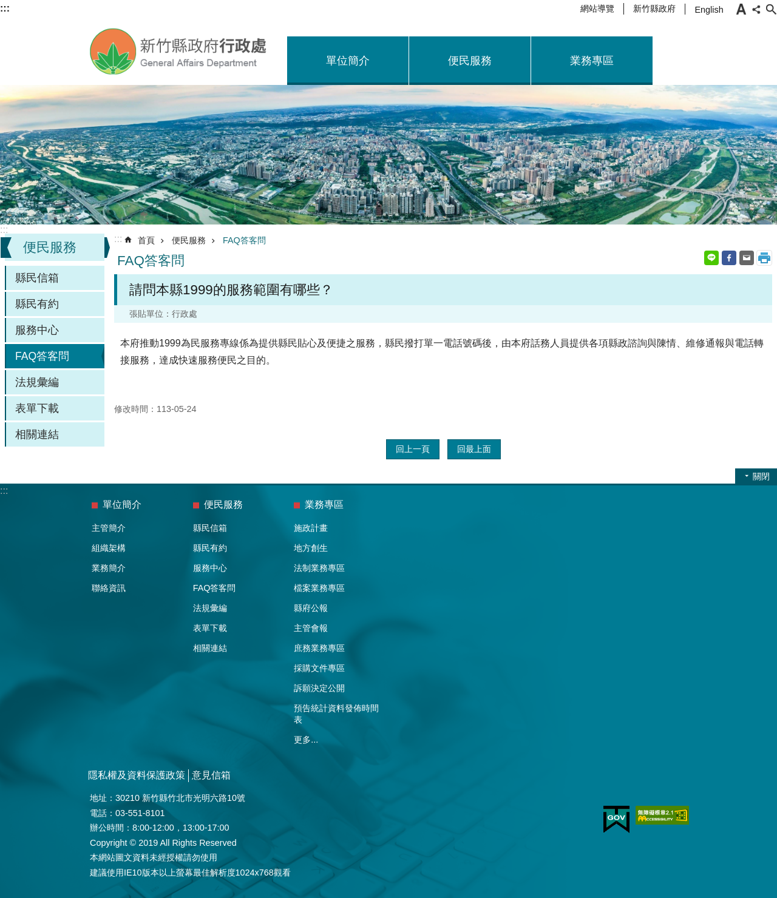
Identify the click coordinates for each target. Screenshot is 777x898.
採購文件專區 (319, 668)
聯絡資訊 (109, 588)
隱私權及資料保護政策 (136, 775)
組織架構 (109, 548)
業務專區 (592, 61)
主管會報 (311, 628)
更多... (306, 739)
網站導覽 (597, 8)
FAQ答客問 (42, 356)
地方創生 (311, 548)
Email (746, 258)
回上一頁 (413, 449)
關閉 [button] (761, 476)
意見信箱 (211, 775)
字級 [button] (741, 9)
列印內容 (764, 258)
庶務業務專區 (319, 648)
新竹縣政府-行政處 (179, 51)
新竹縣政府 (654, 8)
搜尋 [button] (771, 9)
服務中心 (37, 330)
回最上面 (474, 449)
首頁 (146, 240)
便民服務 (470, 61)
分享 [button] (756, 9)
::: (4, 229)
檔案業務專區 (319, 588)
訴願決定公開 (319, 688)
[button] (616, 820)
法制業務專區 (319, 568)
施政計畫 (311, 528)
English (708, 10)
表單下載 (37, 408)
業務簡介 (109, 568)
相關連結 (37, 434)
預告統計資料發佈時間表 (336, 713)
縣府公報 (311, 608)
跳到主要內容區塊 (6, 6)
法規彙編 (37, 382)
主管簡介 (109, 528)
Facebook (729, 258)
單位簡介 (348, 61)
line (711, 258)
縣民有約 (37, 304)
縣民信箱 (37, 278)
